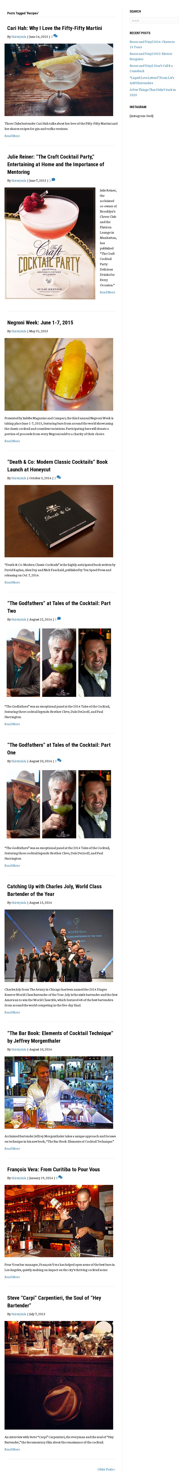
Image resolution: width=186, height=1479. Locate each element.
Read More (12, 135)
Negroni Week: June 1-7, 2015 (40, 322)
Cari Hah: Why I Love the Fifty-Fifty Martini (54, 28)
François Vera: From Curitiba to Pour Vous (53, 1169)
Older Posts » (106, 1469)
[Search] (154, 20)
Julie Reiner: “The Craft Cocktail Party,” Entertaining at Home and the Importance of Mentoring (55, 164)
